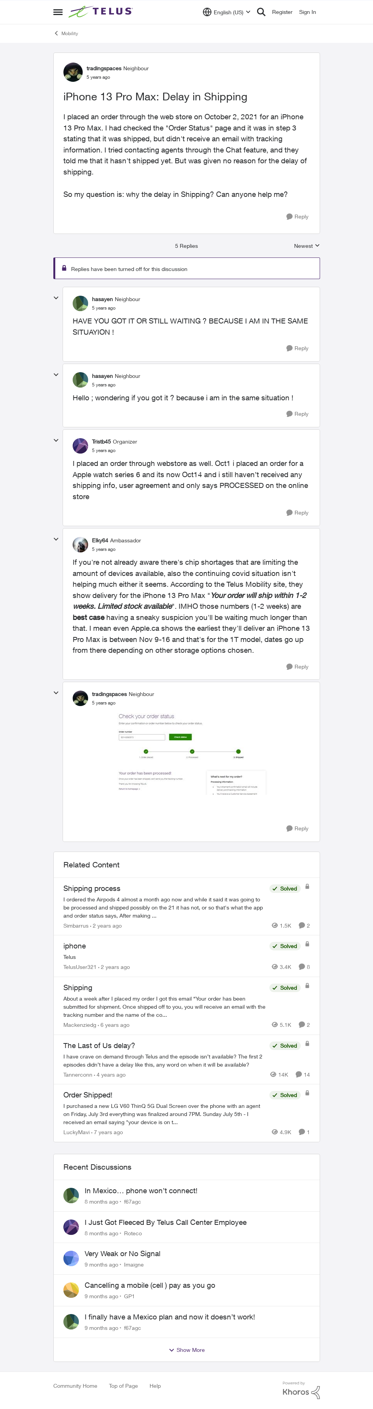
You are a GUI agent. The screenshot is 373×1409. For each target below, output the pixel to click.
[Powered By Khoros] (301, 1390)
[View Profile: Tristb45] (80, 446)
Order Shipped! (87, 1095)
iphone (74, 946)
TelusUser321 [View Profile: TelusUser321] (80, 967)
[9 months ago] (101, 1264)
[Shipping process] (164, 907)
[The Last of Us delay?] (164, 1060)
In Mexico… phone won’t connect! (141, 1190)
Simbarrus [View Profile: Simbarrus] (76, 925)
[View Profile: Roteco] (71, 1227)
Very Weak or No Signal (122, 1253)
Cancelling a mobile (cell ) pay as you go (150, 1285)
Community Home (75, 1385)
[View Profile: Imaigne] (71, 1258)
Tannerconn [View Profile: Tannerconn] (77, 1074)
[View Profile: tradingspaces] (73, 72)
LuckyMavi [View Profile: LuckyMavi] (76, 1132)
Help (155, 1385)
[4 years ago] (110, 1074)
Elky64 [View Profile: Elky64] (100, 540)
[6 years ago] (113, 1025)
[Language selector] (226, 12)
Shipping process (92, 888)
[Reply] (297, 217)
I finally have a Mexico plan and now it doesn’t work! (170, 1316)
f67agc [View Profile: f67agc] (132, 1201)
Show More (187, 1349)
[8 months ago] (101, 1201)
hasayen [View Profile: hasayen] (102, 299)
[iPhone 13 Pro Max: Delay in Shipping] (104, 308)
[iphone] (164, 957)
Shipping (77, 987)
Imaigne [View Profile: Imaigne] (134, 1264)
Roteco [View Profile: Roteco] (133, 1232)
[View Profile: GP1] (71, 1290)
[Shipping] (164, 1006)
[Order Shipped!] (164, 1114)
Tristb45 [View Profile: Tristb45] (101, 441)
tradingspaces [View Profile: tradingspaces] (104, 68)
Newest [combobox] (307, 246)
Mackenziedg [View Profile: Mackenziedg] (79, 1024)
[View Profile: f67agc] (71, 1195)
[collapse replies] (56, 298)
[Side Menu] (57, 12)
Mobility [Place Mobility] (65, 33)
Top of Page (123, 1385)
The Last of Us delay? (99, 1045)
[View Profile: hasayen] (80, 303)
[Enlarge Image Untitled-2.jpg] (191, 752)
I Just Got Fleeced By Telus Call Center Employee (166, 1222)
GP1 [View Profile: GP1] (129, 1296)
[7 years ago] (107, 1132)
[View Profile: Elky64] (80, 544)
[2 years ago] (106, 925)
